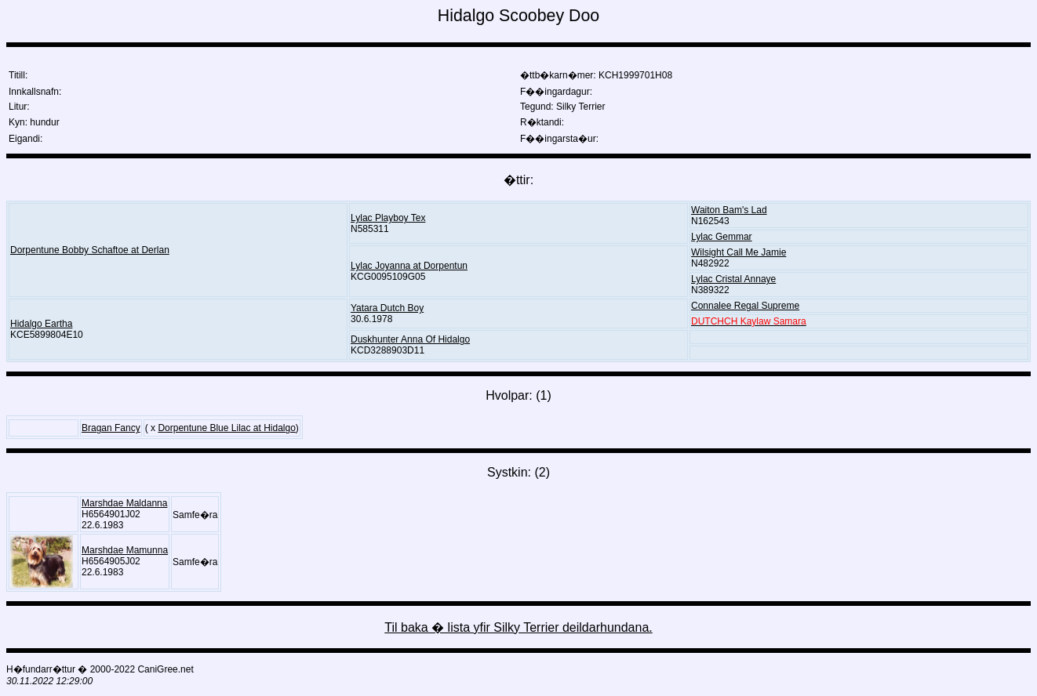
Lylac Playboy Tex (388, 217)
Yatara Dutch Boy (387, 308)
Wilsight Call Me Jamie (738, 252)
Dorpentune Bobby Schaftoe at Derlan (89, 250)
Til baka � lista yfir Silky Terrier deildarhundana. (518, 627)
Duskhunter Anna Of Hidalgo (410, 339)
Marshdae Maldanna (124, 503)
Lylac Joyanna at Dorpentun (409, 265)
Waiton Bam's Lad (729, 210)
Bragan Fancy (111, 427)
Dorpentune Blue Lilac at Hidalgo (226, 427)
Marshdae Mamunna (125, 550)
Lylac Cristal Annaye (733, 279)
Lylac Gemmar (721, 236)
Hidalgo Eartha (41, 323)
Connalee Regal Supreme (745, 305)
